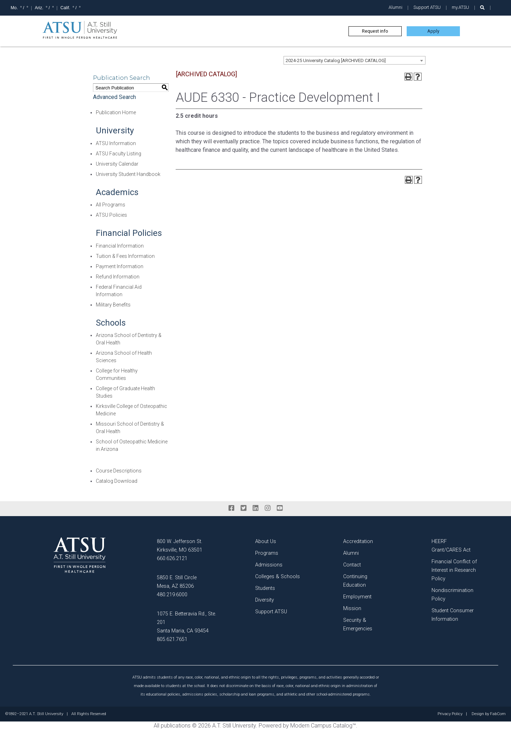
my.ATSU (460, 7)
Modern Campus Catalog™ (323, 725)
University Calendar (117, 164)
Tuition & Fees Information (125, 256)
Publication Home (116, 112)
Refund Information (117, 277)
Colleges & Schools (277, 577)
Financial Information (120, 246)
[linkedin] (255, 508)
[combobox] (354, 60)
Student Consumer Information (453, 615)
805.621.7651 (172, 639)
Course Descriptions (119, 471)
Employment (357, 597)
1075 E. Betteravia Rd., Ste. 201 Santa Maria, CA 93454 (186, 622)
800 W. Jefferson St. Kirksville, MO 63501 (179, 545)
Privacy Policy (450, 714)
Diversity (264, 600)
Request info (375, 31)
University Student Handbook (128, 174)
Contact (352, 565)
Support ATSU (427, 7)
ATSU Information (116, 143)
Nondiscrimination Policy (452, 594)
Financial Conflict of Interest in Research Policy (454, 570)
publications (176, 725)
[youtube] (280, 508)
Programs (266, 553)
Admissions (268, 565)
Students (265, 588)
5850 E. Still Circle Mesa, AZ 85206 (177, 582)
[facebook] (231, 508)
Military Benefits (113, 305)
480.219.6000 (172, 595)
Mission (352, 608)
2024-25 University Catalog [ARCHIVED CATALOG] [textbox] (336, 60)
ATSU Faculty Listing (118, 153)
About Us (265, 541)
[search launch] (482, 7)
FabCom (498, 714)
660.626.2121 (172, 558)
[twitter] (243, 508)
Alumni (395, 7)
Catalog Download (116, 481)
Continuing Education (355, 581)
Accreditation (358, 541)
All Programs (110, 205)
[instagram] (268, 508)
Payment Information (119, 266)
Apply (433, 31)
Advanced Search (114, 97)
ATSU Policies (111, 215)
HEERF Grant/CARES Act (451, 545)
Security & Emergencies (357, 624)
